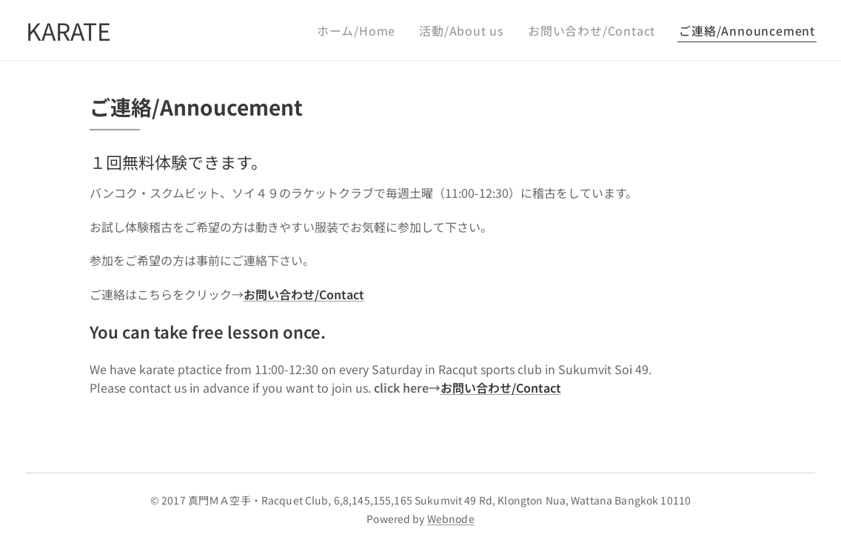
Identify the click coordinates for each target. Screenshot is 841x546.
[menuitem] (384, 30)
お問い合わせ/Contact (500, 387)
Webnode (451, 518)
